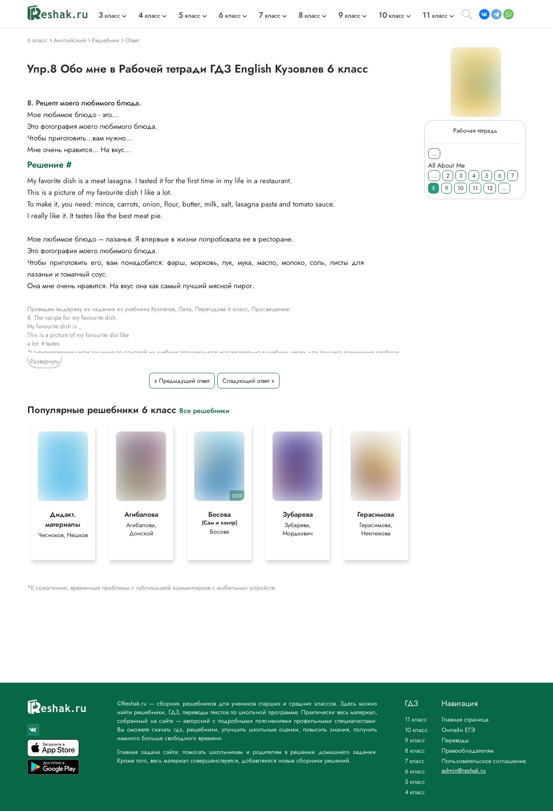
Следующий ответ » (248, 380)
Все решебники (204, 410)
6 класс (415, 771)
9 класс (415, 740)
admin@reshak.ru (464, 770)
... (434, 153)
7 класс (415, 761)
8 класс (415, 750)
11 (475, 188)
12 (490, 188)
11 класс (416, 719)
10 (461, 188)
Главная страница (465, 719)
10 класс (416, 729)
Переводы (455, 740)
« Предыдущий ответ (182, 380)
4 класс (415, 792)
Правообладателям (468, 750)
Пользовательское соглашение (484, 761)
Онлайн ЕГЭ (458, 729)
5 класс (415, 781)
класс (109, 15)
